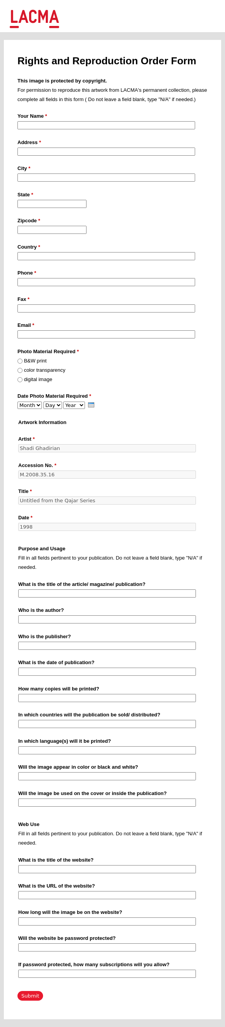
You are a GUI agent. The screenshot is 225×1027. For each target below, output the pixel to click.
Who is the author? (41, 610)
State (25, 195)
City (23, 168)
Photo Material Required (48, 351)
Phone (26, 273)
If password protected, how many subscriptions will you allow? (94, 964)
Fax (23, 299)
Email (25, 325)
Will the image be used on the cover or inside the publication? (92, 793)
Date (25, 517)
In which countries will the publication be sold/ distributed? (89, 715)
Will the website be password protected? (67, 938)
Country (28, 247)
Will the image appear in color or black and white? (78, 767)
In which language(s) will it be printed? (64, 741)
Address (29, 142)
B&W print (35, 361)
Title (25, 491)
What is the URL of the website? (56, 886)
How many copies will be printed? (58, 689)
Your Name (32, 116)
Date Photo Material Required (54, 396)
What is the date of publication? (56, 662)
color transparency (45, 370)
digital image (38, 379)
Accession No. (37, 465)
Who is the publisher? (44, 636)
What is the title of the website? (55, 860)
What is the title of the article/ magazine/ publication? (81, 584)
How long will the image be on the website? (70, 912)
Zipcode (28, 220)
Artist (26, 439)
